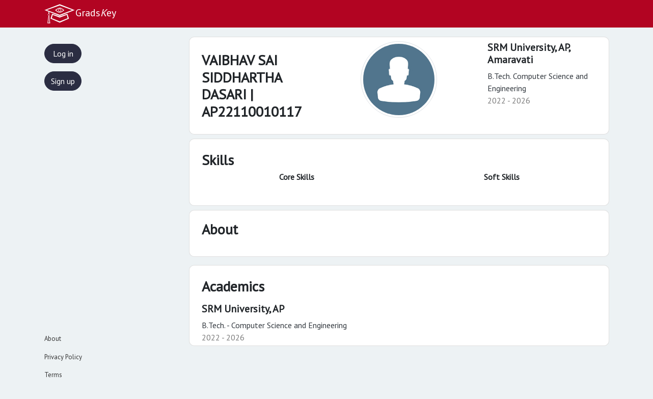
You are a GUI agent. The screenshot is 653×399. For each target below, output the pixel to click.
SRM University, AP (243, 308)
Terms (53, 374)
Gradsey (80, 14)
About (52, 338)
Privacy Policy (63, 357)
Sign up (63, 81)
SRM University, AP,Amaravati (529, 53)
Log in (63, 53)
